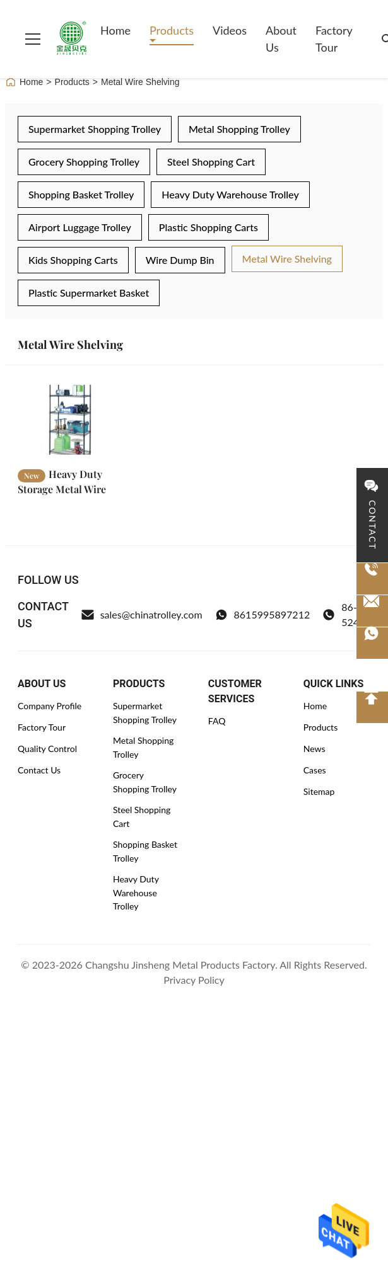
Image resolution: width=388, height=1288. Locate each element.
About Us (281, 38)
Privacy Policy (194, 980)
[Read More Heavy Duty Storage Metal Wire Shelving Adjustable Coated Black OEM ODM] (70, 423)
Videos (230, 30)
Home (115, 30)
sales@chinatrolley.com (142, 614)
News (314, 748)
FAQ (217, 720)
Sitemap (319, 791)
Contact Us (39, 770)
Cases (314, 770)
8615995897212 (262, 614)
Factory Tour (333, 38)
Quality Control (47, 748)
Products (172, 30)
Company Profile (49, 705)
